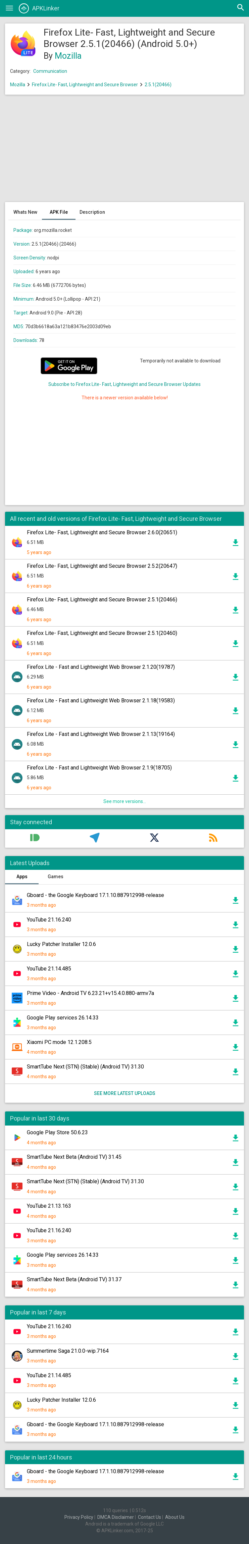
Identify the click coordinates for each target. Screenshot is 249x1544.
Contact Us (149, 1517)
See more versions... (124, 801)
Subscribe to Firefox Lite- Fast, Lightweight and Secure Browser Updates (124, 384)
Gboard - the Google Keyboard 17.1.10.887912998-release (95, 895)
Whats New (25, 212)
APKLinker (39, 8)
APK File (59, 212)
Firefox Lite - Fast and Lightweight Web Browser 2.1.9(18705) (99, 767)
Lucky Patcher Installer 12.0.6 (61, 944)
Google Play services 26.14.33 (63, 1017)
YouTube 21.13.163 (49, 1206)
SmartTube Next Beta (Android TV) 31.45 (74, 1157)
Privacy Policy (78, 1517)
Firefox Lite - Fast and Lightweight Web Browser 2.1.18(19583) (101, 700)
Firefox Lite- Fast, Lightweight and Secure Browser (85, 84)
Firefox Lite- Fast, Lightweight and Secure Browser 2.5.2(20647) (102, 566)
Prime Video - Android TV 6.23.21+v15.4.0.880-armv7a (90, 993)
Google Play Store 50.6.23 (57, 1132)
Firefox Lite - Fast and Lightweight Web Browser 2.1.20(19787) (101, 667)
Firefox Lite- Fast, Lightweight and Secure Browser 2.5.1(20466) (102, 599)
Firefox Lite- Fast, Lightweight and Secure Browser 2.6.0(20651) (102, 532)
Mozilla (68, 56)
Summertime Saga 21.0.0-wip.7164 (68, 1351)
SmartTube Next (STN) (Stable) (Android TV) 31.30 (85, 1066)
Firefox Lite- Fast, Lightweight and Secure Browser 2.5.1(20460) (102, 633)
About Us (175, 1517)
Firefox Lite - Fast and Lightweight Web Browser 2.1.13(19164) (101, 734)
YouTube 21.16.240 (49, 919)
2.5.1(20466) (158, 84)
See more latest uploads (124, 1093)
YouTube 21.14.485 (49, 968)
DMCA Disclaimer (115, 1517)
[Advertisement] (124, 152)
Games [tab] (55, 876)
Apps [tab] (22, 876)
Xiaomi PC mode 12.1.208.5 (59, 1042)
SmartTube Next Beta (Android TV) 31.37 (74, 1279)
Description (92, 212)
